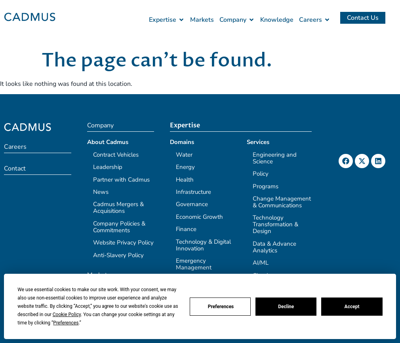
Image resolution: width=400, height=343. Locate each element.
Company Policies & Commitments (119, 227)
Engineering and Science (275, 158)
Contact (15, 168)
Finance (186, 229)
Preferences (221, 306)
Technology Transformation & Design (275, 224)
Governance (192, 204)
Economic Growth (199, 217)
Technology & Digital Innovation (203, 245)
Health (185, 180)
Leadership (107, 167)
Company (100, 125)
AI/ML (261, 263)
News (101, 192)
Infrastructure (193, 192)
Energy (185, 167)
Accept (352, 306)
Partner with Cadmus (121, 180)
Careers (15, 146)
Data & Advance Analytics (274, 247)
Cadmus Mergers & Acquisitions (118, 207)
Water (184, 155)
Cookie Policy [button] (67, 314)
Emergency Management (193, 264)
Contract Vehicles (116, 155)
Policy (261, 174)
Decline (286, 306)
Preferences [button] (65, 323)
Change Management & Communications (282, 202)
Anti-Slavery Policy (118, 255)
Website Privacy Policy (123, 242)
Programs (265, 186)
